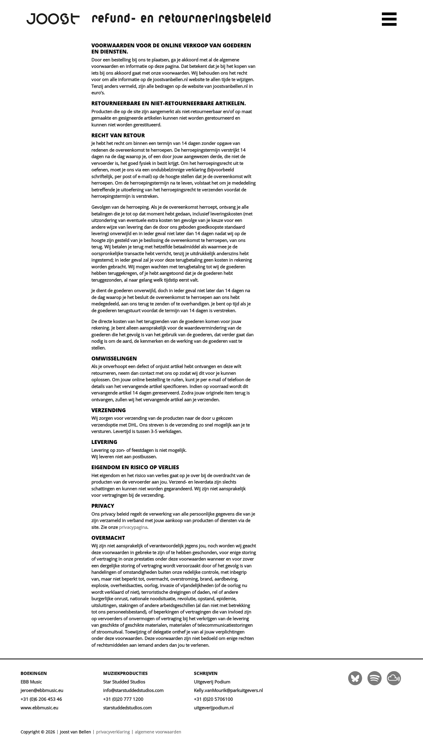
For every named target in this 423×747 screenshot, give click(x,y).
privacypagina (133, 527)
